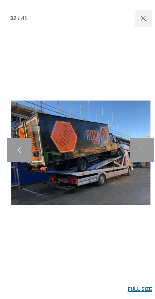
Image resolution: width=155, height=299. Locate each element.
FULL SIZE (140, 289)
